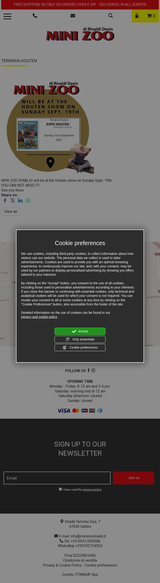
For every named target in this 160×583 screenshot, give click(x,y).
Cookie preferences (79, 348)
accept (80, 331)
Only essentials (80, 339)
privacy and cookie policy (39, 317)
